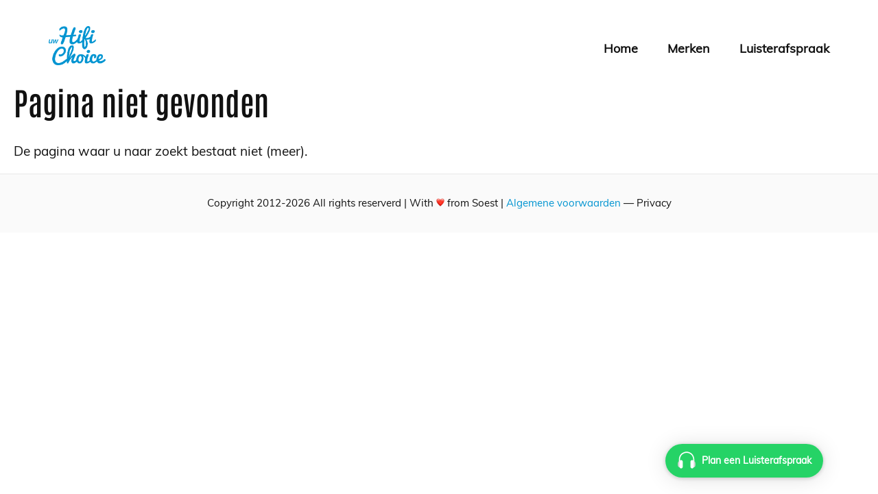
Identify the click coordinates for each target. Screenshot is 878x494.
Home (621, 48)
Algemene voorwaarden (563, 202)
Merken (688, 48)
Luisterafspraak (784, 48)
